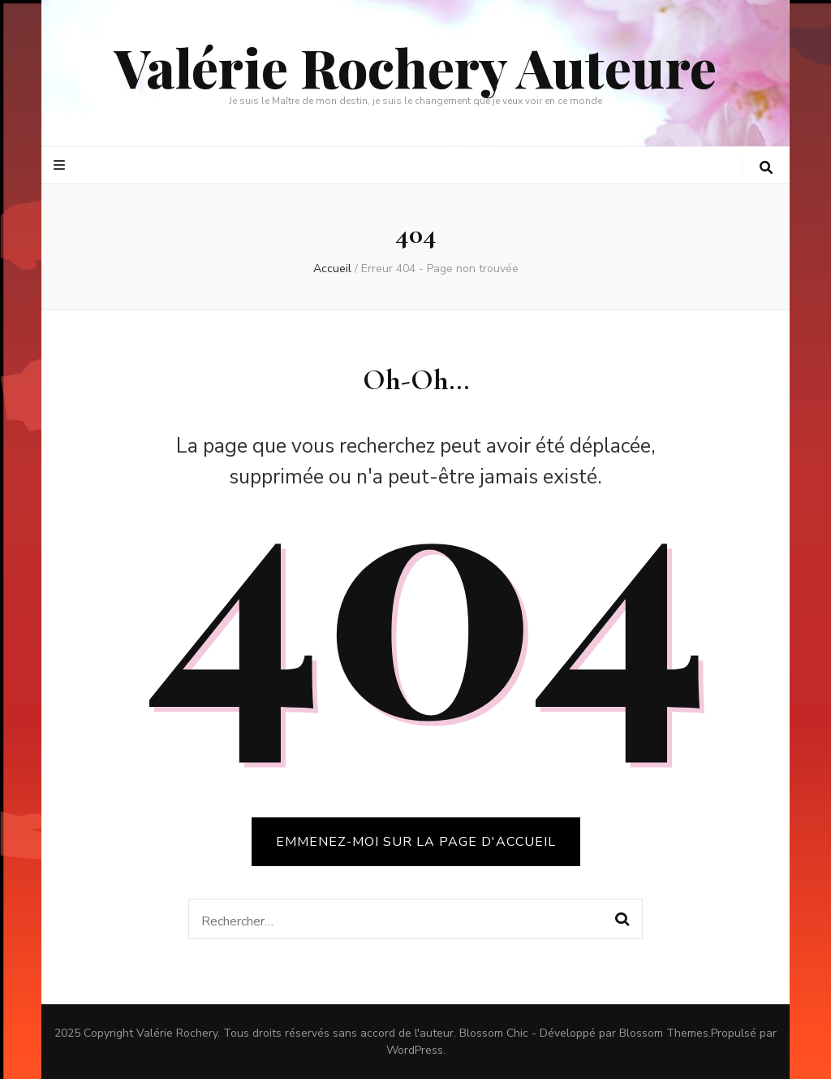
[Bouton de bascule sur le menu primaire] (61, 165)
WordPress (414, 1050)
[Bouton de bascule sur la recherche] (766, 168)
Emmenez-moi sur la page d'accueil (416, 842)
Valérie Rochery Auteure (415, 66)
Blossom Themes (663, 1033)
